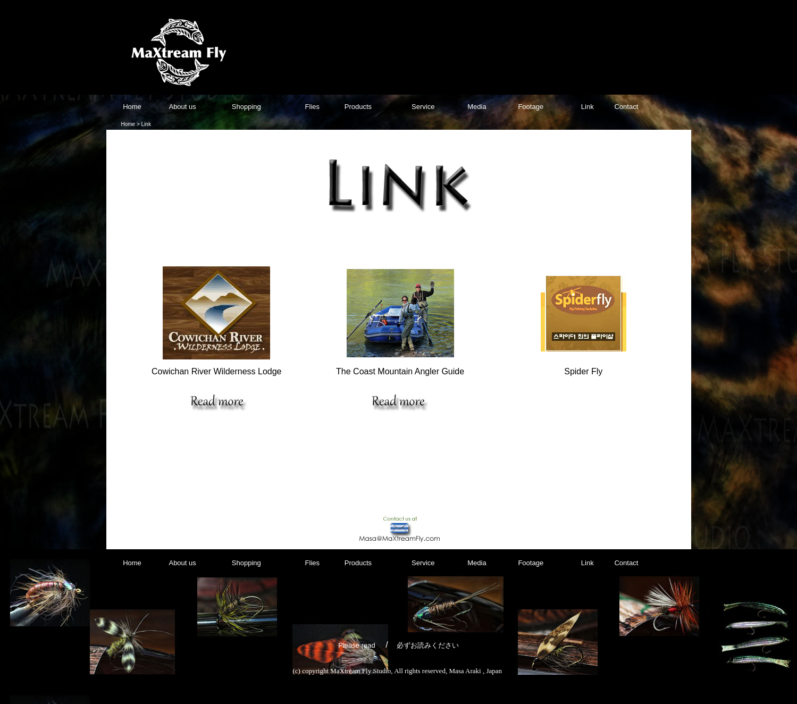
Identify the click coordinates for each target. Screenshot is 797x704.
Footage (529, 107)
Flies (312, 107)
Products (358, 107)
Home (132, 107)
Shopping (247, 107)
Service (421, 107)
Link (587, 107)
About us (182, 107)
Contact (626, 107)
